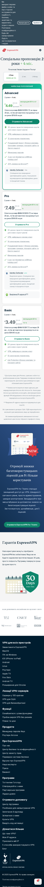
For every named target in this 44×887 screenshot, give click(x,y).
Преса (5, 768)
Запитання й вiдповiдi (12, 812)
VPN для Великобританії (13, 703)
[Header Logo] (10, 50)
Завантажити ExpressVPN (14, 647)
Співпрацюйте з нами (12, 786)
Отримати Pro (22, 224)
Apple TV (6, 673)
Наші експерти (9, 764)
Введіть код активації (12, 823)
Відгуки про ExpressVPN (13, 761)
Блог (4, 848)
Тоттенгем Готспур (11, 782)
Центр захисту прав (11, 753)
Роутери (6, 670)
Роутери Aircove (10, 735)
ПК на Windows (9, 655)
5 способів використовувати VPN (18, 845)
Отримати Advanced (22, 121)
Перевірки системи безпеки (15, 757)
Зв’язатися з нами (10, 815)
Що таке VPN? (9, 833)
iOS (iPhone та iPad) (11, 658)
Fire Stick (6, 677)
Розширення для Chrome (14, 685)
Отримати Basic (22, 339)
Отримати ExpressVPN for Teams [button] (22, 525)
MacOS (5, 651)
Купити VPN (8, 819)
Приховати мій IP (10, 841)
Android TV (7, 681)
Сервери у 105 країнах (13, 695)
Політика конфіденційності (13, 879)
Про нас (6, 745)
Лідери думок (8, 794)
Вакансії (6, 772)
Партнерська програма (13, 790)
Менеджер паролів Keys (13, 731)
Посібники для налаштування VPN (18, 808)
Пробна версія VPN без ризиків (17, 717)
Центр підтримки (10, 804)
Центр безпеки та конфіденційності (19, 749)
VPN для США (9, 699)
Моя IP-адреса (9, 837)
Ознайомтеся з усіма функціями (17, 713)
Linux (4, 666)
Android (5, 662)
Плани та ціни (9, 721)
